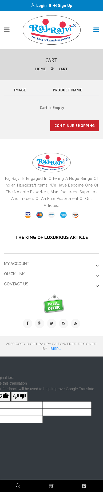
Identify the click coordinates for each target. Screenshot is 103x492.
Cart (63, 69)
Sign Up (62, 5)
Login (39, 5)
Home (40, 69)
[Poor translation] (19, 396)
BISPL (55, 349)
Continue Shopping (74, 125)
